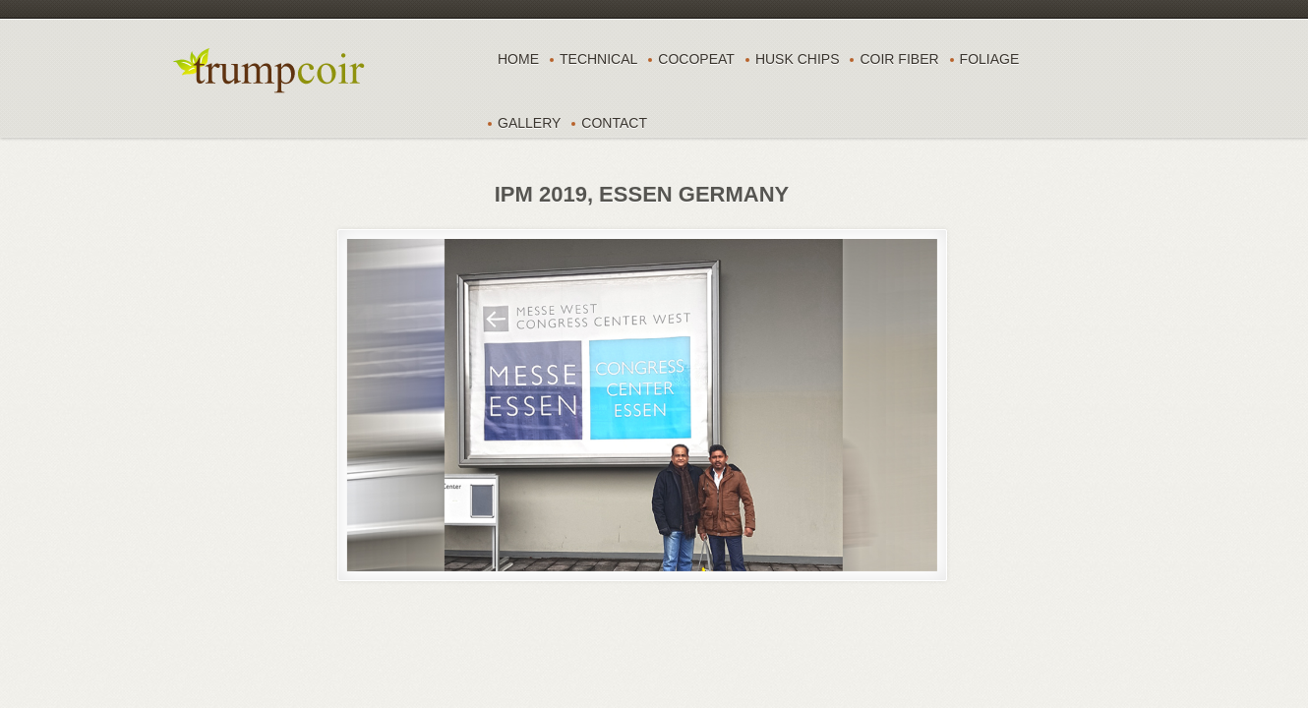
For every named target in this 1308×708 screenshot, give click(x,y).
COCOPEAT (696, 59)
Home (518, 59)
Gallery (529, 123)
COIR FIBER (899, 59)
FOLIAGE (990, 59)
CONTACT (614, 123)
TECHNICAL (598, 59)
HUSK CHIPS (797, 59)
